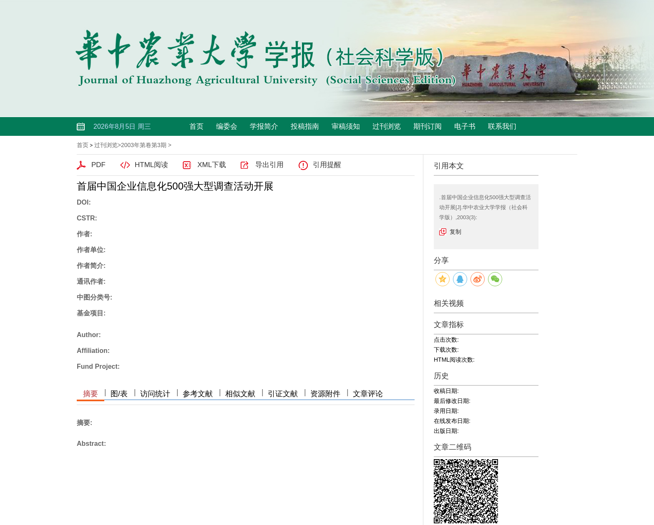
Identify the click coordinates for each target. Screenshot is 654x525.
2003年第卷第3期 (143, 145)
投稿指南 (305, 126)
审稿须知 (346, 126)
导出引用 (269, 165)
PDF (98, 165)
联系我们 (502, 126)
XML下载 (211, 165)
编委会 (226, 126)
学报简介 (264, 126)
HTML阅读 (151, 165)
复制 (455, 231)
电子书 (464, 126)
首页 (196, 126)
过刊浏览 (386, 126)
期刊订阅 (427, 126)
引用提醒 (327, 165)
